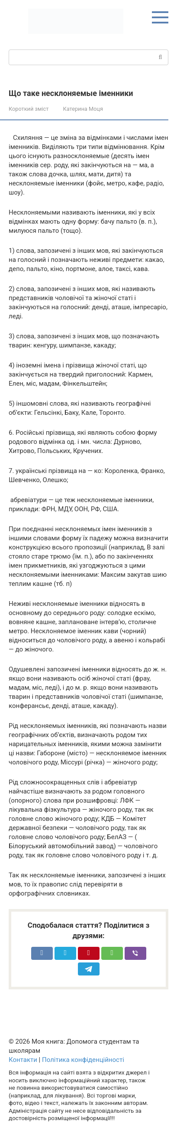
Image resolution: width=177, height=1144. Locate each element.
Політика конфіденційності (83, 1060)
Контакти (23, 1060)
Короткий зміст (28, 109)
